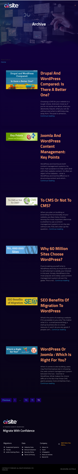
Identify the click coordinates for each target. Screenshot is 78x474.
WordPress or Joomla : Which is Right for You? (55, 354)
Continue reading (47, 116)
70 (26, 400)
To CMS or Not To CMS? (55, 203)
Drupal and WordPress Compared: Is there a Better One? (53, 84)
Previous (6, 400)
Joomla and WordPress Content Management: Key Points (52, 146)
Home (3, 62)
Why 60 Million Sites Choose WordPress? (54, 253)
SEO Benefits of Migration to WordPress (54, 305)
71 (32, 400)
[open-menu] (75, 5)
